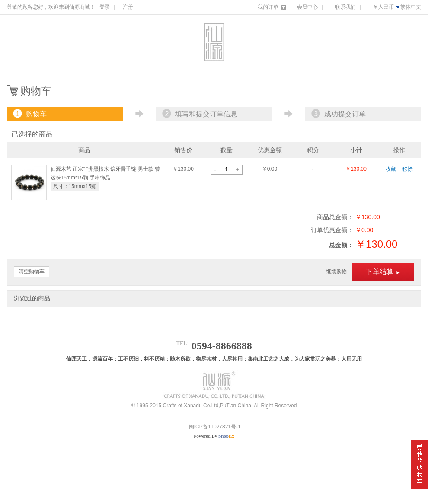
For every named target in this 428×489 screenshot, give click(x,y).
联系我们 (345, 7)
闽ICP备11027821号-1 (213, 427)
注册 (128, 7)
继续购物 (336, 271)
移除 (407, 169)
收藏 (391, 169)
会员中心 (307, 7)
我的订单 (268, 7)
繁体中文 (410, 7)
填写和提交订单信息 (198, 114)
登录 (104, 7)
